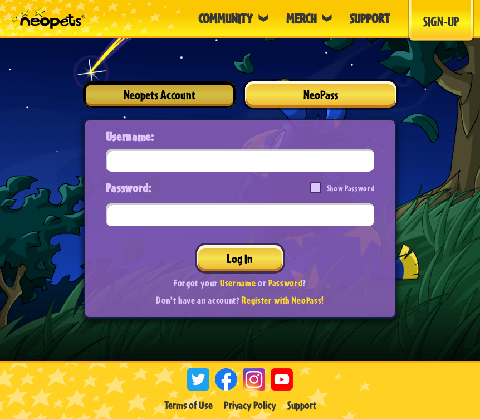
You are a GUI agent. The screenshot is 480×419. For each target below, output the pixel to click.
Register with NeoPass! (283, 300)
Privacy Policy (250, 405)
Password (285, 283)
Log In (240, 258)
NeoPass (320, 94)
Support (301, 405)
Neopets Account (159, 94)
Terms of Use (188, 405)
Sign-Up (441, 21)
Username (238, 283)
